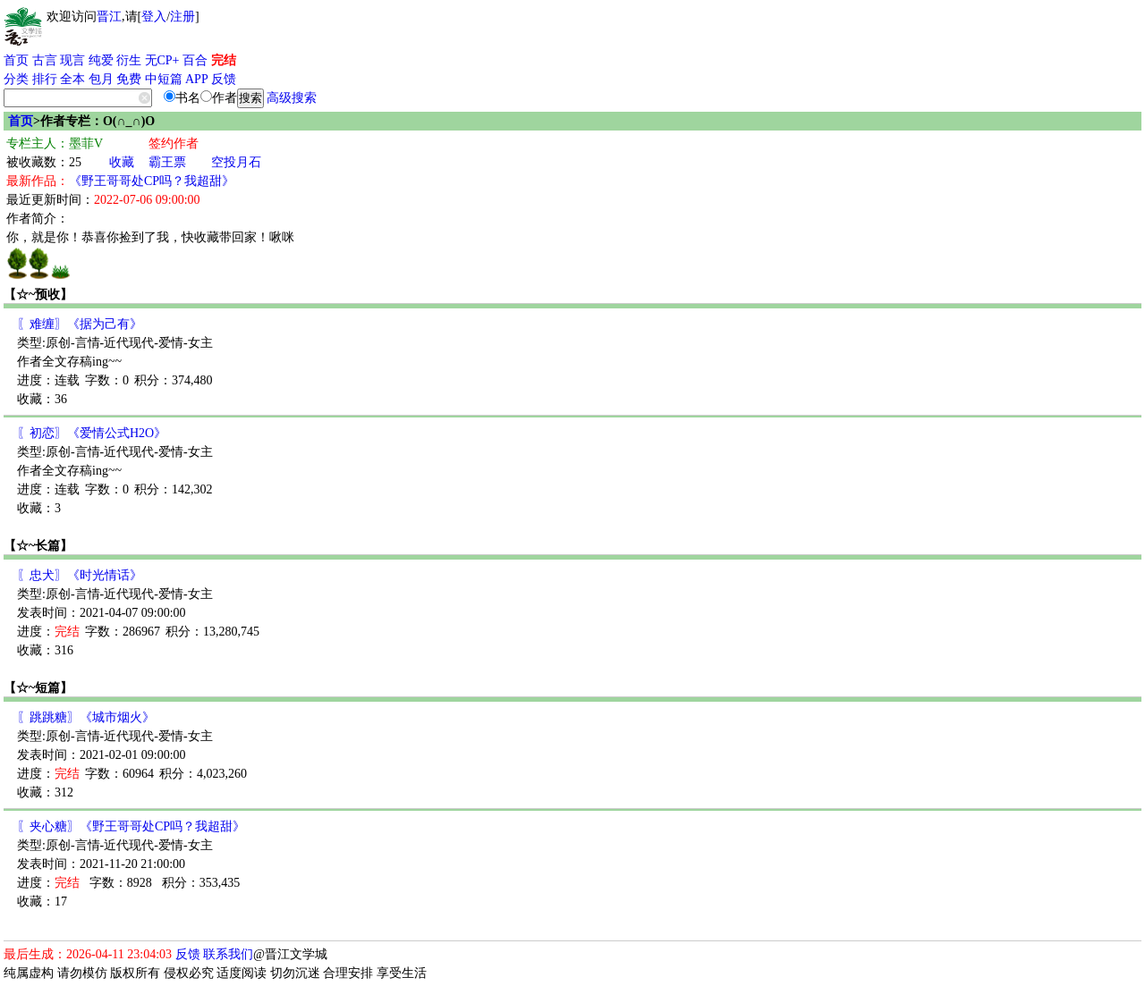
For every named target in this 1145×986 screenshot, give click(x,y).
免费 (128, 79)
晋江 (109, 16)
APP (196, 79)
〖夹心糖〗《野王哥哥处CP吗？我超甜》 (131, 826)
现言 (72, 60)
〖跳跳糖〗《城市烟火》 (86, 717)
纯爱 (101, 60)
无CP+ (162, 60)
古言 (44, 60)
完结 (223, 60)
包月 (101, 79)
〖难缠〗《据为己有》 (79, 324)
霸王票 (167, 162)
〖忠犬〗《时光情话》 (79, 575)
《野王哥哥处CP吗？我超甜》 (151, 181)
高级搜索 (292, 98)
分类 (16, 79)
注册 (182, 16)
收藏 (121, 162)
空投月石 (236, 162)
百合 (195, 60)
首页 (16, 60)
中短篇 (163, 79)
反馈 (223, 79)
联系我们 (228, 954)
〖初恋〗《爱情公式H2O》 (91, 433)
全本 (72, 79)
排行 (44, 79)
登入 (153, 16)
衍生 (128, 60)
